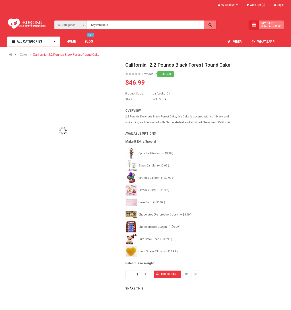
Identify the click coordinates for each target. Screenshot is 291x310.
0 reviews (147, 74)
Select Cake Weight (139, 263)
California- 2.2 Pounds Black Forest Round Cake (66, 54)
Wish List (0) (257, 4)
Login (279, 4)
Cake (23, 54)
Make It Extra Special (140, 141)
